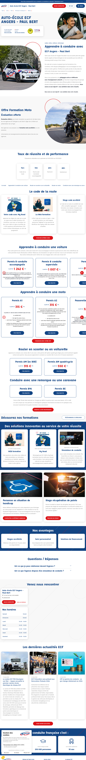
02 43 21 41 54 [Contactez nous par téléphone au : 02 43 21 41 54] (7, 597)
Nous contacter (59, 6)
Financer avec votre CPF (43, 341)
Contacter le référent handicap (15, 519)
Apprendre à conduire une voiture (18, 185)
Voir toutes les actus (43, 723)
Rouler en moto (56, 185)
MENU (80, 6)
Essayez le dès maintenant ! (43, 409)
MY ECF (71, 6)
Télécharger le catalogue (73, 417)
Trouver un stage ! (53, 520)
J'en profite (17, 283)
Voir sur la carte (8, 32)
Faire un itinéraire (21, 602)
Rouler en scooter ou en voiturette (40, 185)
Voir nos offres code (43, 238)
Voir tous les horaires (20, 32)
